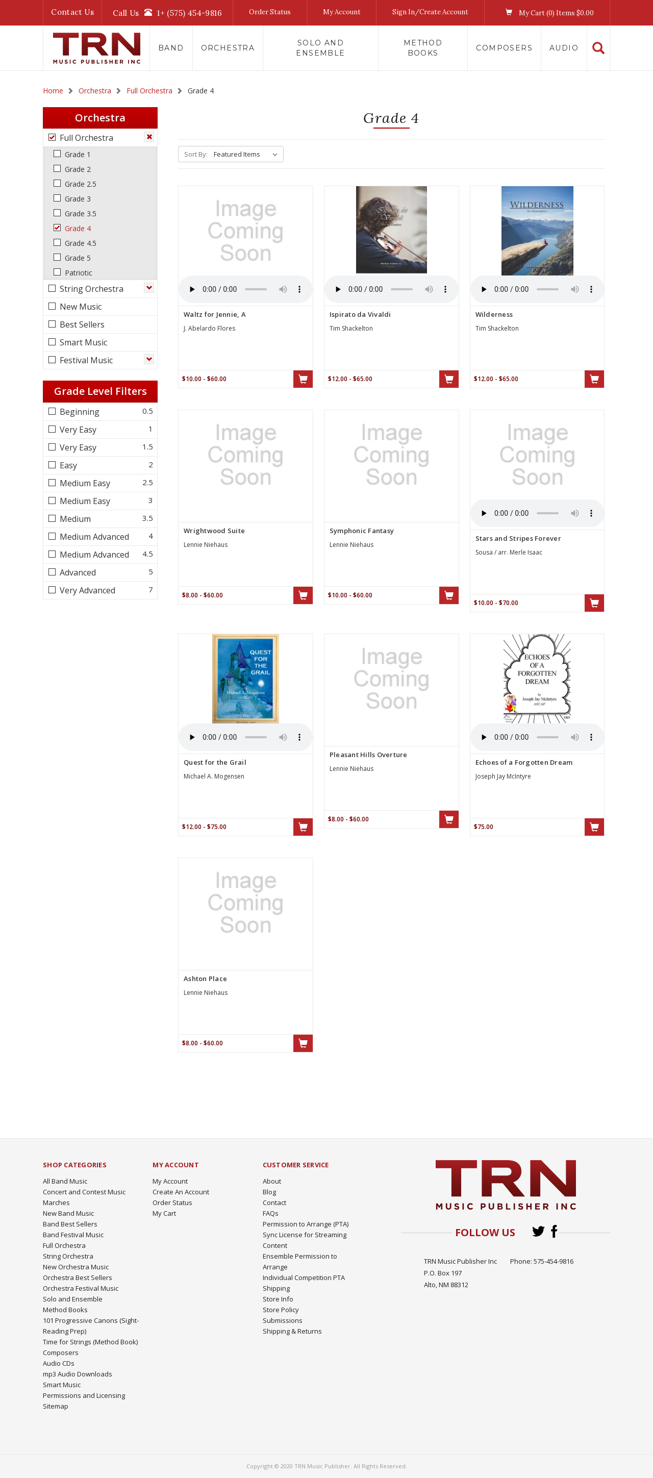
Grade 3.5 (79, 213)
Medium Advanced (93, 536)
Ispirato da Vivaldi (360, 314)
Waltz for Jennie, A (215, 314)
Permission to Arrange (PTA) (305, 1224)
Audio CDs (58, 1363)
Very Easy (77, 429)
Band (171, 48)
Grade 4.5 (79, 243)
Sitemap (55, 1406)
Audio (564, 48)
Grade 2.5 (79, 184)
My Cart (164, 1213)
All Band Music (65, 1181)
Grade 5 (77, 258)
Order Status (270, 12)
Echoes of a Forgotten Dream (524, 762)
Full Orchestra (85, 137)
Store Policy (281, 1309)
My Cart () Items (547, 12)
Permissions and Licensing (84, 1395)
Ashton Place (205, 978)
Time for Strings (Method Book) (90, 1341)
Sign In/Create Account (430, 12)
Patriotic (77, 273)
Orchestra (228, 48)
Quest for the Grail (215, 762)
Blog (269, 1191)
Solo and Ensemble (320, 48)
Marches (56, 1202)
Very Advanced (86, 590)
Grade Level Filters (100, 391)
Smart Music (82, 342)
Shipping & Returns (292, 1331)
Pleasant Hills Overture (369, 754)
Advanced (77, 572)
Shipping (276, 1288)
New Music (80, 306)
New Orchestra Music (76, 1266)
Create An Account (181, 1191)
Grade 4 (77, 228)
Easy (67, 465)
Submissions (283, 1320)
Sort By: (196, 154)
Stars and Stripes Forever (518, 538)
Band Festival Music (73, 1234)
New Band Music (68, 1213)
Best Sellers (81, 324)
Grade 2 (77, 169)
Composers (504, 48)
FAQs (271, 1213)
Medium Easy (84, 483)
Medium (74, 518)
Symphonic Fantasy (362, 530)
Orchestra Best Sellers (77, 1277)
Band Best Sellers (70, 1224)
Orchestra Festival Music (80, 1288)
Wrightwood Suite (214, 530)
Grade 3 (77, 199)
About (272, 1181)
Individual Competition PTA (304, 1277)
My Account (342, 12)
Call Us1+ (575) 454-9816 (167, 13)
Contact (274, 1202)
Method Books (423, 48)
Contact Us (72, 12)
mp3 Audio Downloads (77, 1374)
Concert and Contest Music (84, 1191)
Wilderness (494, 314)
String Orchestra (90, 288)
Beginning (78, 411)
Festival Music (85, 360)
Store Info (278, 1299)
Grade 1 (77, 154)
